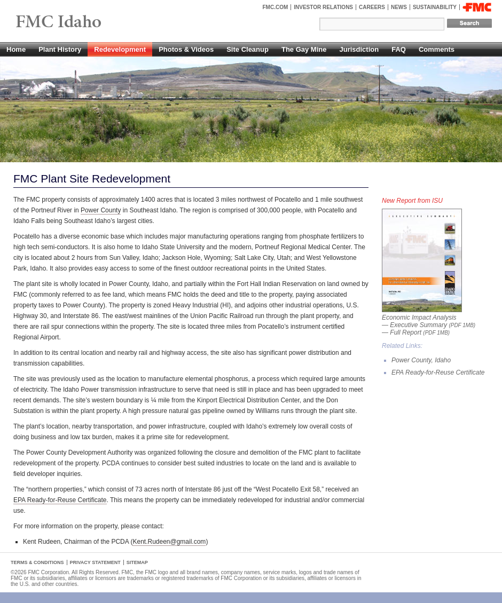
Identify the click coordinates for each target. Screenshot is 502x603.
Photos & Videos (186, 49)
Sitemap (137, 562)
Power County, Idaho (421, 360)
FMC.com (275, 7)
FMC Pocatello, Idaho (83, 22)
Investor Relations (323, 7)
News (399, 7)
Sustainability (435, 7)
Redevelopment (120, 49)
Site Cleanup (247, 49)
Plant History (59, 49)
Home (16, 49)
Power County (101, 210)
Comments (436, 49)
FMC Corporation (477, 7)
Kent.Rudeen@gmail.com (169, 541)
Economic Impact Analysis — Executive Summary (428, 317)
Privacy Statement (95, 562)
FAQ (398, 49)
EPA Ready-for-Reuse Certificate (60, 500)
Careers (372, 7)
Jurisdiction (359, 49)
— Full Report (416, 332)
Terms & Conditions (37, 562)
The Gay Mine (304, 49)
